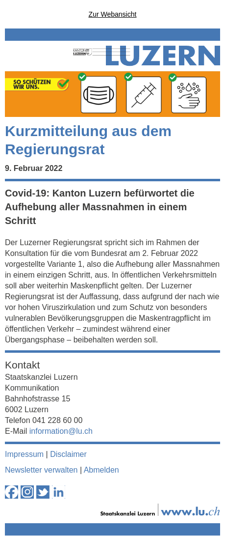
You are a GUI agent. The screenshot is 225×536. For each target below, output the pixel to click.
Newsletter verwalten (41, 470)
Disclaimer (68, 454)
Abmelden (101, 470)
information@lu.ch (61, 431)
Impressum (24, 454)
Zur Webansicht (113, 14)
